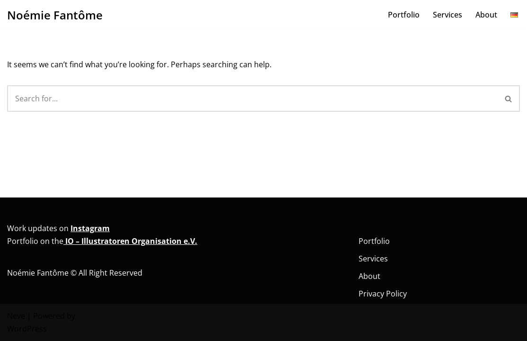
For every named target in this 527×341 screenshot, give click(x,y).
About (486, 14)
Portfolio (404, 14)
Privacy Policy (383, 293)
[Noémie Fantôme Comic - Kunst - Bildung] (55, 15)
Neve (16, 316)
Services (447, 14)
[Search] (252, 98)
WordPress (27, 328)
